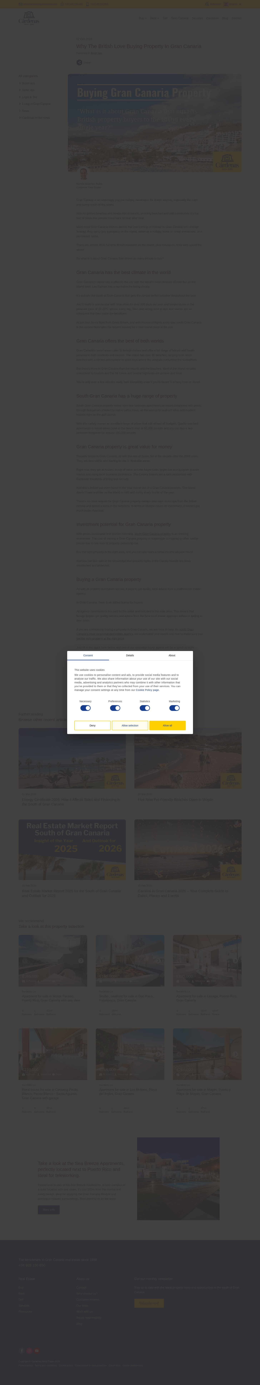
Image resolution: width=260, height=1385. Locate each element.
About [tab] (172, 655)
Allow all (167, 725)
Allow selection (130, 725)
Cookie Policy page (147, 690)
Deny (92, 725)
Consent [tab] (88, 655)
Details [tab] (130, 655)
